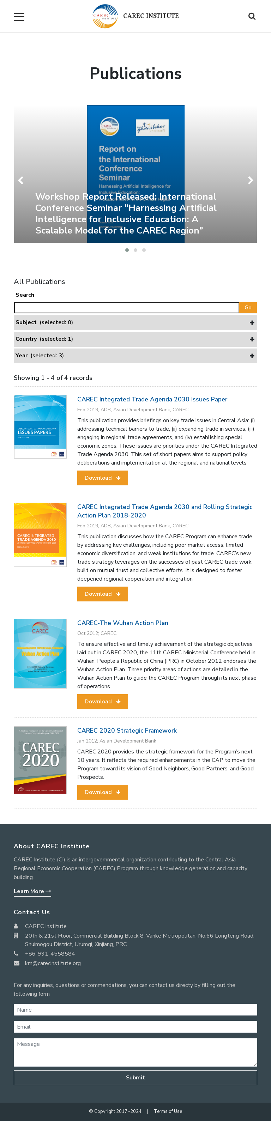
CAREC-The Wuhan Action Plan (122, 623)
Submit (135, 1077)
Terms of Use (168, 1111)
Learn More (32, 891)
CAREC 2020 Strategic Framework (127, 730)
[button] (127, 250)
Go (248, 307)
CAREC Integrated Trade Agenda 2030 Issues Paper (152, 399)
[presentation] (21, 180)
